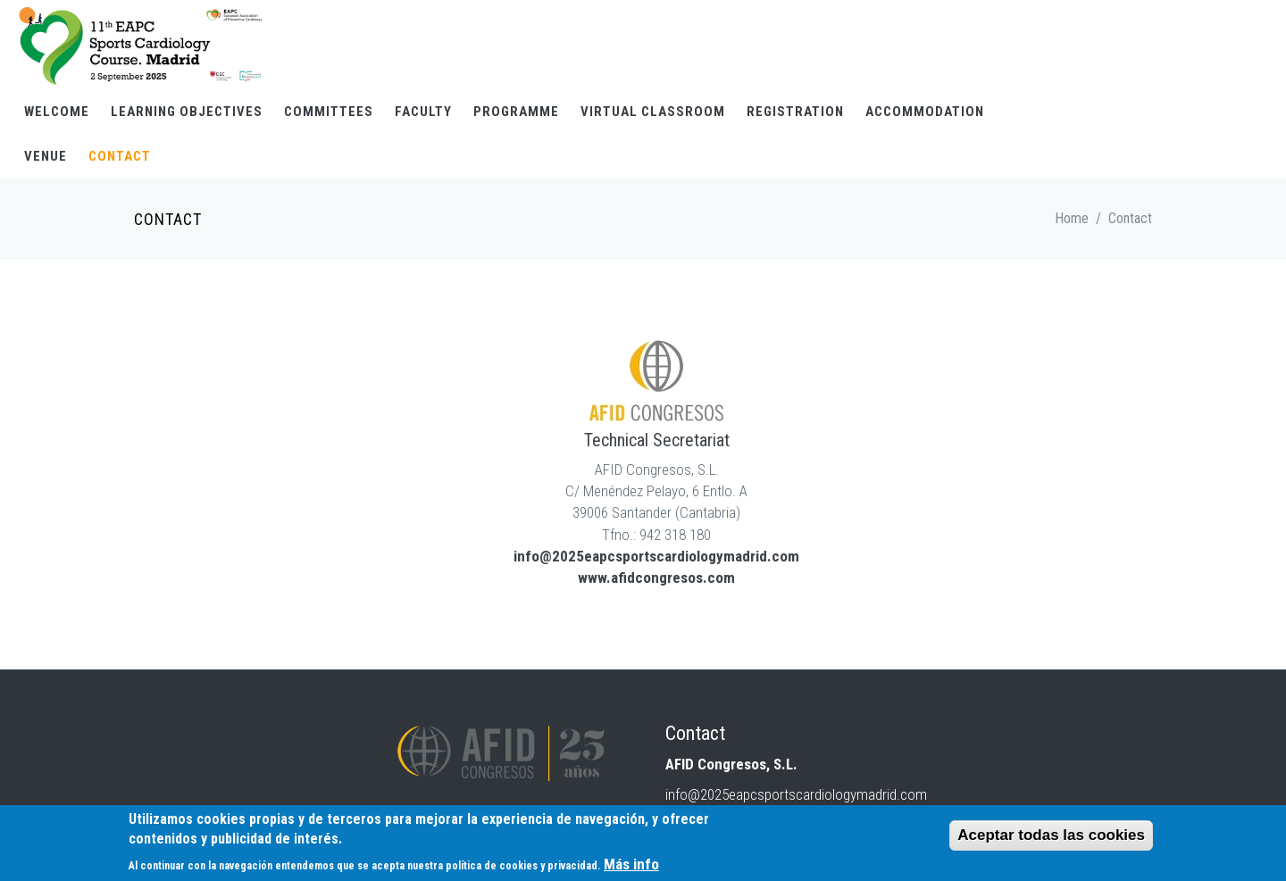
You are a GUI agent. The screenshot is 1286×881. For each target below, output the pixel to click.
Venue (45, 156)
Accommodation (924, 112)
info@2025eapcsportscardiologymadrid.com (656, 556)
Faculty (423, 112)
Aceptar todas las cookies (1051, 836)
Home (1072, 218)
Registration (795, 112)
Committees (328, 112)
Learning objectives (187, 112)
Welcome (56, 112)
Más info (631, 866)
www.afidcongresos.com (656, 577)
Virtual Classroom (652, 112)
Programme (516, 112)
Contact (119, 156)
